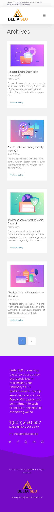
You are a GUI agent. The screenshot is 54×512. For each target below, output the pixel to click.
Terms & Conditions (33, 497)
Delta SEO (31, 469)
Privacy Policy (18, 497)
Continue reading (16, 102)
